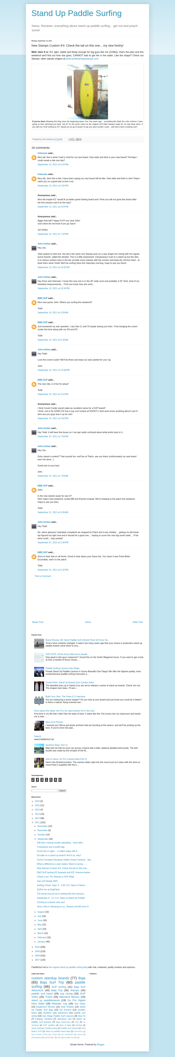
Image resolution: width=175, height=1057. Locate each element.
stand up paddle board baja (58, 1031)
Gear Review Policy (39, 1034)
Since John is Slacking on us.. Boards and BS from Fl (63, 906)
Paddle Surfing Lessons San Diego (62, 668)
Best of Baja (65, 1025)
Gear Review (67, 1007)
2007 (37, 960)
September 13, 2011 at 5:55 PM (53, 185)
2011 (37, 822)
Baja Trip (56, 990)
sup (65, 1037)
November (42, 830)
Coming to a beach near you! (51, 902)
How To (81, 1016)
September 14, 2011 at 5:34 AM (53, 340)
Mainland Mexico (69, 996)
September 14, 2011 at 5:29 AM (53, 312)
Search (37, 736)
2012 (37, 818)
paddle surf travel (42, 993)
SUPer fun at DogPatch (48, 889)
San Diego (80, 1004)
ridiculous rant (64, 1019)
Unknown (42, 153)
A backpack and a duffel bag (50, 847)
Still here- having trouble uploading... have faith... (60, 843)
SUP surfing (59, 986)
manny (79, 1034)
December (42, 826)
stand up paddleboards (45, 1000)
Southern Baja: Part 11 (57, 745)
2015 (37, 805)
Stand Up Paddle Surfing (76, 13)
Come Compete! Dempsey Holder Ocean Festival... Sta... (64, 860)
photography (36, 1037)
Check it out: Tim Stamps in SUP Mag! (55, 877)
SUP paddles (49, 1025)
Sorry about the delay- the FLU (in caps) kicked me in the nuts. (64, 711)
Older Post (137, 622)
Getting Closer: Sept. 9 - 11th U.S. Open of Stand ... (62, 885)
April (39, 929)
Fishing (79, 1025)
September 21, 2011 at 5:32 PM (53, 570)
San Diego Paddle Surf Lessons (58, 1016)
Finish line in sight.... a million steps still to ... (58, 851)
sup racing (66, 993)
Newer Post (37, 622)
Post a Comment (43, 576)
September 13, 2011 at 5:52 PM (53, 164)
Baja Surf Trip (52, 982)
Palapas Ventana (43, 1019)
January (41, 942)
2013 (37, 814)
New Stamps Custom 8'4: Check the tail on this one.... (63, 868)
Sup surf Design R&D (47, 881)
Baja (81, 978)
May (39, 924)
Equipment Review (45, 1007)
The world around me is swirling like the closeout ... (61, 894)
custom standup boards (50, 978)
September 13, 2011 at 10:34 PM (54, 288)
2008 (37, 955)
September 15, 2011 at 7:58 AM (53, 436)
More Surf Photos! (54, 722)
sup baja (73, 1037)
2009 (37, 951)
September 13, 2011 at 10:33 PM (54, 267)
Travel (48, 996)
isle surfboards (67, 1034)
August (41, 912)
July (39, 916)
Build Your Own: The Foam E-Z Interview (65, 696)
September (43, 839)
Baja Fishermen (63, 1022)
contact (54, 1034)
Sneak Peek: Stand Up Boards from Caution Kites (70, 682)
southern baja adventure (55, 1013)
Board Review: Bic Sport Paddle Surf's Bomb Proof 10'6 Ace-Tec (77, 640)
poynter (47, 1037)
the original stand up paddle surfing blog (68, 967)
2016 (37, 801)
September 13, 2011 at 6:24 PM (53, 207)
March (40, 933)
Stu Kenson (65, 1010)
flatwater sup (59, 1003)
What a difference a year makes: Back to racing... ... (62, 864)
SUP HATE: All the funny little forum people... (67, 654)
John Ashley (44, 244)
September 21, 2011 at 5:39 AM (53, 512)
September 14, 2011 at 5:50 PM (53, 418)
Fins (77, 1022)
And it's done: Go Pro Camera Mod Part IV (66, 759)
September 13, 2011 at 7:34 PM (53, 234)
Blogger (100, 1044)
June (40, 920)
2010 (37, 947)
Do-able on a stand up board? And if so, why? (59, 855)
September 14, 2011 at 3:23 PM (53, 394)
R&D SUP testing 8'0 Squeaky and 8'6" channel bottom (63, 872)
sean (59, 1037)
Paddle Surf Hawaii (69, 1028)
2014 (37, 809)
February (42, 937)
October (41, 834)
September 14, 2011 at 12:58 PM (54, 370)
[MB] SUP (43, 298)
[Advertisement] (87, 599)
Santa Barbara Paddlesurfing (44, 1028)
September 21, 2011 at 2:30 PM (53, 542)
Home (88, 622)
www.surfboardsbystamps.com (82, 58)
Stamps (74, 990)
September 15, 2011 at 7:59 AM (53, 476)
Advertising (78, 1031)
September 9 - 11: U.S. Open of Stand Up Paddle (61, 898)
